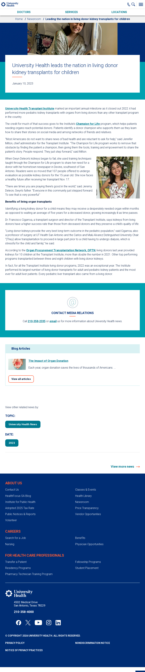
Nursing (9, 544)
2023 (12, 443)
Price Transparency (87, 508)
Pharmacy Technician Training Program (29, 574)
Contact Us (12, 489)
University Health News (23, 424)
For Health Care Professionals (34, 555)
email (53, 321)
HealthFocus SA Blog (18, 496)
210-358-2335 (36, 321)
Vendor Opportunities (88, 514)
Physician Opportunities (89, 544)
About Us (13, 483)
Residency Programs (18, 568)
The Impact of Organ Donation (48, 361)
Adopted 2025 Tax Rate (19, 508)
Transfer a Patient (16, 562)
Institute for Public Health (20, 502)
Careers (13, 531)
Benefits (80, 538)
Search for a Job (15, 538)
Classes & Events (85, 489)
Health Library (83, 496)
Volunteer (11, 520)
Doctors (24, 12)
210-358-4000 (24, 612)
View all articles (21, 379)
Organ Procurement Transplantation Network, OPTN (60, 250)
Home (19, 19)
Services (71, 12)
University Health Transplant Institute (29, 108)
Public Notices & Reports (20, 514)
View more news (123, 466)
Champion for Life (88, 123)
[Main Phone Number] (129, 4)
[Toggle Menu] (140, 4)
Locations (119, 12)
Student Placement (86, 568)
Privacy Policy (14, 643)
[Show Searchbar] (134, 4)
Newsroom (34, 19)
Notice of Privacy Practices (24, 650)
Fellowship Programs (88, 562)
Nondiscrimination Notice (92, 643)
